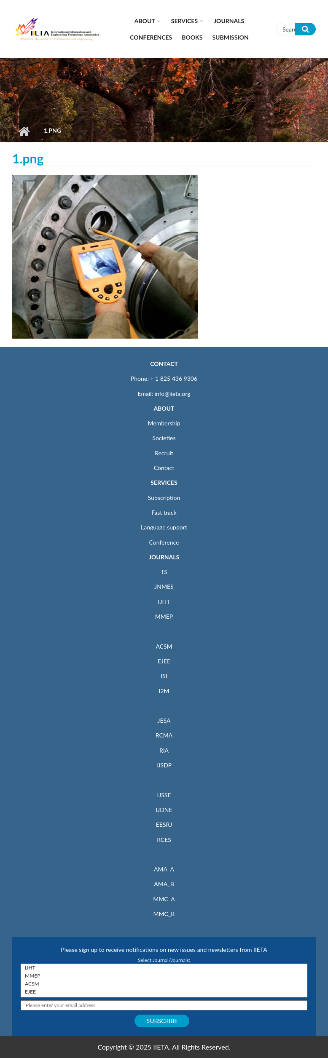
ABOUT (163, 408)
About (144, 20)
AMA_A (164, 869)
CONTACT (164, 363)
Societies (164, 437)
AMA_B (164, 883)
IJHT (164, 601)
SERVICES (164, 482)
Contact (164, 467)
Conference (164, 542)
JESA (164, 720)
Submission (230, 37)
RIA (164, 750)
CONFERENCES (151, 37)
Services (184, 20)
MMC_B (164, 913)
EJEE (164, 661)
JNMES (163, 586)
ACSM (164, 646)
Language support (164, 527)
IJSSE (164, 795)
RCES (164, 839)
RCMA (164, 735)
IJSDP (164, 765)
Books (192, 37)
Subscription (164, 497)
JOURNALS (164, 557)
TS (164, 571)
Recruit (164, 453)
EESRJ (164, 824)
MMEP (164, 616)
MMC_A (164, 899)
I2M (164, 691)
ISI (164, 675)
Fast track (163, 512)
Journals (229, 20)
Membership (164, 423)
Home (23, 131)
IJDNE (164, 809)
